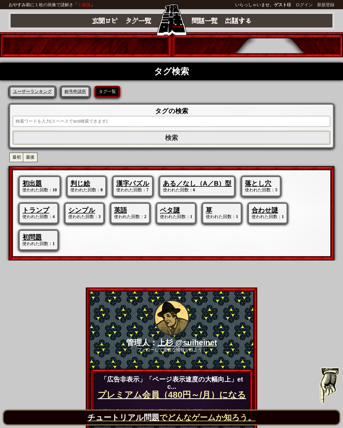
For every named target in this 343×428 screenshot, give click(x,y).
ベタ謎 (170, 210)
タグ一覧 (107, 91)
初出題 (32, 183)
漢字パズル (132, 183)
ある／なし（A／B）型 (197, 183)
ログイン (304, 4)
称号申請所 (75, 91)
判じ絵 (80, 183)
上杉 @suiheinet (187, 342)
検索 (171, 137)
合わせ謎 (265, 210)
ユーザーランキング (32, 91)
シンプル (81, 210)
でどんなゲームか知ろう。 (171, 417)
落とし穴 (258, 183)
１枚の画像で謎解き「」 (65, 4)
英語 (120, 210)
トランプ (35, 210)
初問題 (32, 237)
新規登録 (325, 4)
